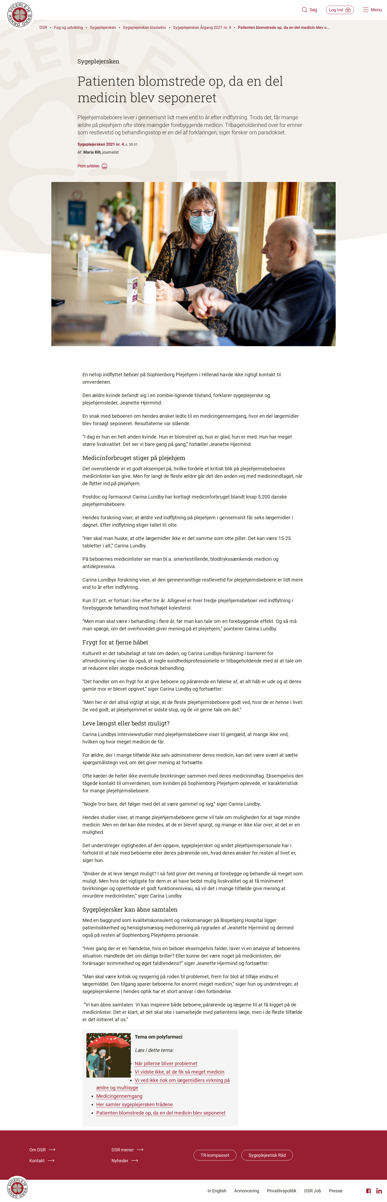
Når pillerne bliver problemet (166, 1063)
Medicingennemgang (119, 1096)
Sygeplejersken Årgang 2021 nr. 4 (202, 27)
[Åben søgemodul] (302, 10)
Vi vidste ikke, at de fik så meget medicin (179, 1072)
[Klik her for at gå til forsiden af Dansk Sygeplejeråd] (150, 10)
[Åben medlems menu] (336, 9)
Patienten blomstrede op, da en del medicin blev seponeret (161, 1113)
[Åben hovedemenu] (372, 10)
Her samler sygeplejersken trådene (134, 1104)
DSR (43, 27)
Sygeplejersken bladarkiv (144, 27)
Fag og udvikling (68, 27)
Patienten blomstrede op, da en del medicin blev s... (283, 27)
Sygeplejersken (103, 27)
